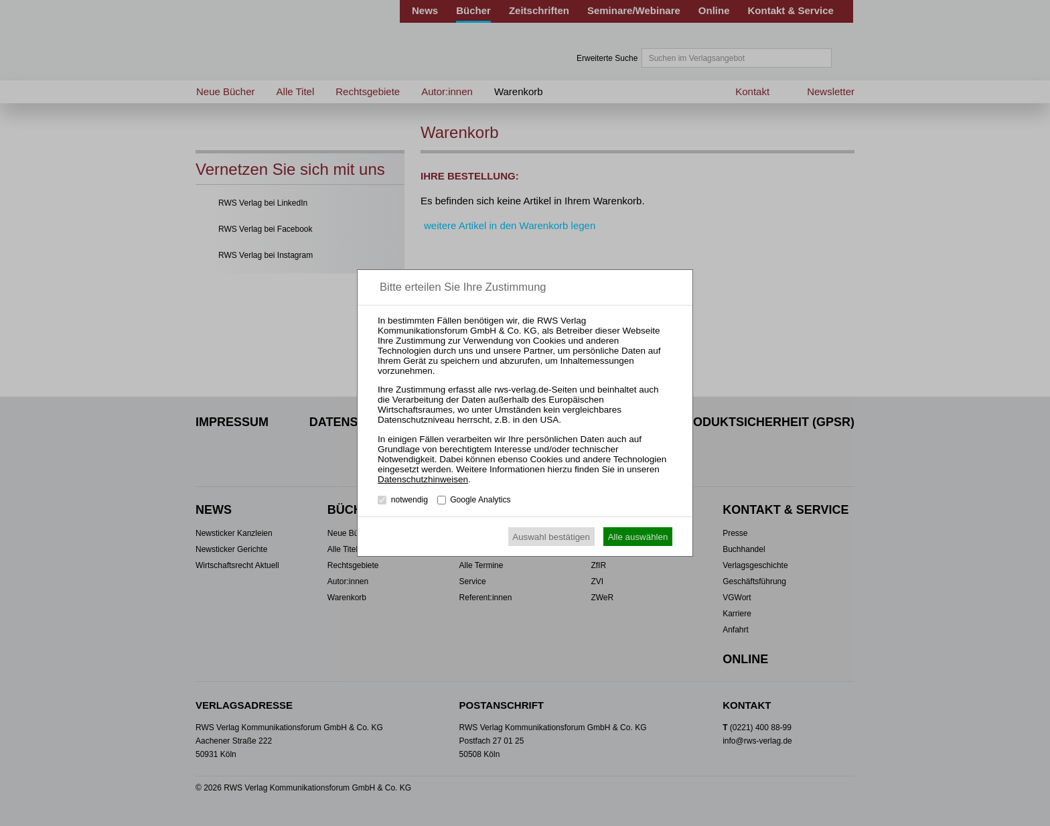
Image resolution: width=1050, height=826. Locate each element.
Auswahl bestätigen (551, 537)
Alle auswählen (638, 537)
